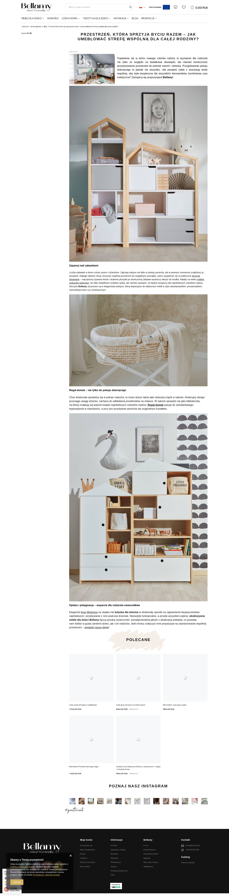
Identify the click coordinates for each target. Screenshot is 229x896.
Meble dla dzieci (31, 18)
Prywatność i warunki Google (46, 875)
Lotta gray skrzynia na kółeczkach (130, 705)
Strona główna (36, 27)
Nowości (53, 18)
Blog (135, 18)
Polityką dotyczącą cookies (22, 867)
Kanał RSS (26, 33)
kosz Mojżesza (89, 612)
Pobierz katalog (187, 863)
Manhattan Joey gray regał (174, 705)
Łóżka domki (69, 18)
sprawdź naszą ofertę (96, 627)
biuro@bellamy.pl (192, 846)
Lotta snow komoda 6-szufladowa (83, 705)
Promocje (147, 18)
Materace (120, 18)
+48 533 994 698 (192, 850)
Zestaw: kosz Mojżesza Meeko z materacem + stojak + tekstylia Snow (138, 768)
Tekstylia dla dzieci (95, 18)
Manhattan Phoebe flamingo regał (83, 767)
